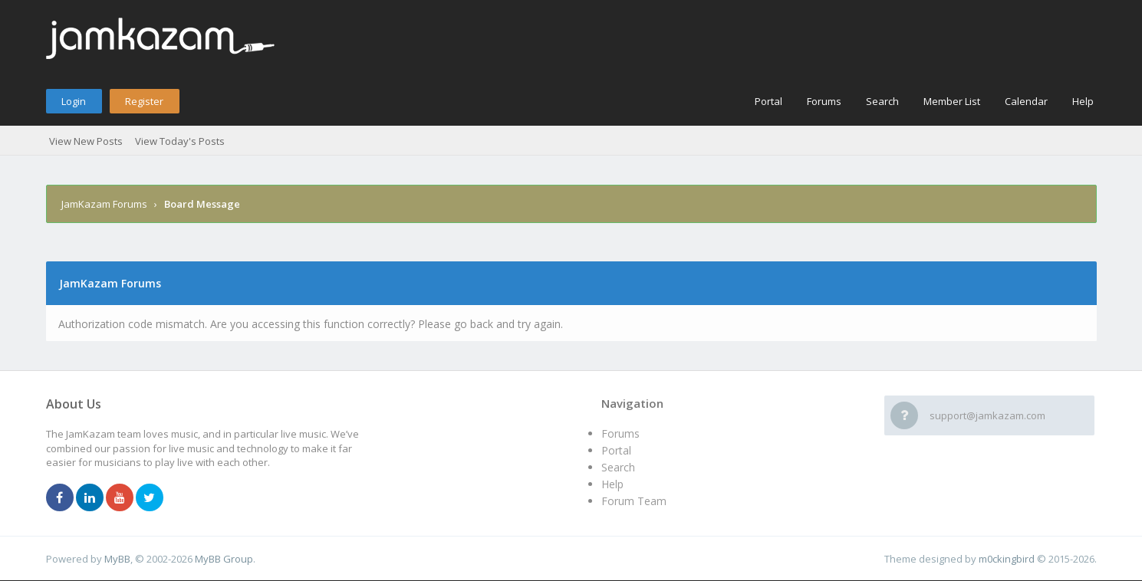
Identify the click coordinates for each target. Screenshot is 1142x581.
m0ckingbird (1007, 559)
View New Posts (86, 141)
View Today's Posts (180, 141)
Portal (768, 101)
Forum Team (633, 501)
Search (882, 101)
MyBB (117, 559)
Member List (951, 101)
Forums (824, 101)
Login (73, 101)
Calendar (1026, 101)
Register (144, 101)
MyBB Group (224, 559)
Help (1083, 101)
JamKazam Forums (104, 204)
